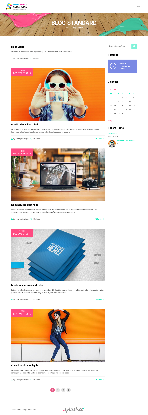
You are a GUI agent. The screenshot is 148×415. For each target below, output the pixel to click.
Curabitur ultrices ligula (24, 365)
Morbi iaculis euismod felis (27, 285)
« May (110, 121)
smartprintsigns (22, 59)
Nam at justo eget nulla (24, 204)
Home (139, 6)
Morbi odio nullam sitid (125, 141)
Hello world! (112, 134)
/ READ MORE (99, 139)
